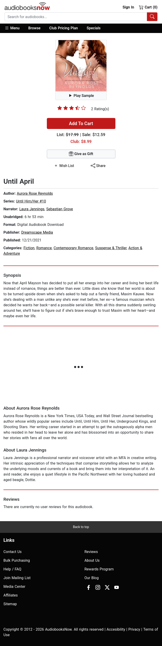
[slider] (71, 107)
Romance (44, 248)
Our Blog (92, 578)
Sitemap (10, 604)
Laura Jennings (31, 209)
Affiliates (10, 595)
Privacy (134, 629)
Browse (34, 28)
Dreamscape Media (37, 232)
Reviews (91, 552)
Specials (94, 28)
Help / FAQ (12, 569)
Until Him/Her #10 (31, 201)
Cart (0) (148, 7)
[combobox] (81, 16)
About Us (92, 560)
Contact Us (12, 552)
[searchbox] (76, 16)
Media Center (14, 586)
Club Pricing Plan (63, 28)
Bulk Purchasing (16, 560)
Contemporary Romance (73, 248)
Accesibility (116, 629)
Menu (12, 28)
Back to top (81, 527)
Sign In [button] (128, 7)
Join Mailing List (17, 578)
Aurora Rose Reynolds (35, 193)
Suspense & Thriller (111, 248)
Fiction (29, 248)
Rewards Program (99, 569)
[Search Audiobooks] (152, 16)
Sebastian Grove (59, 209)
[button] (14, 28)
